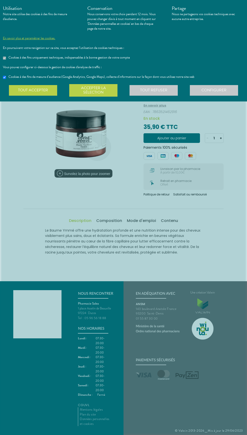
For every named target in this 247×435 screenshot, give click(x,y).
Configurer (213, 90)
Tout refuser (153, 90)
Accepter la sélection (93, 90)
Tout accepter (33, 90)
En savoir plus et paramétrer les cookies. (29, 38)
